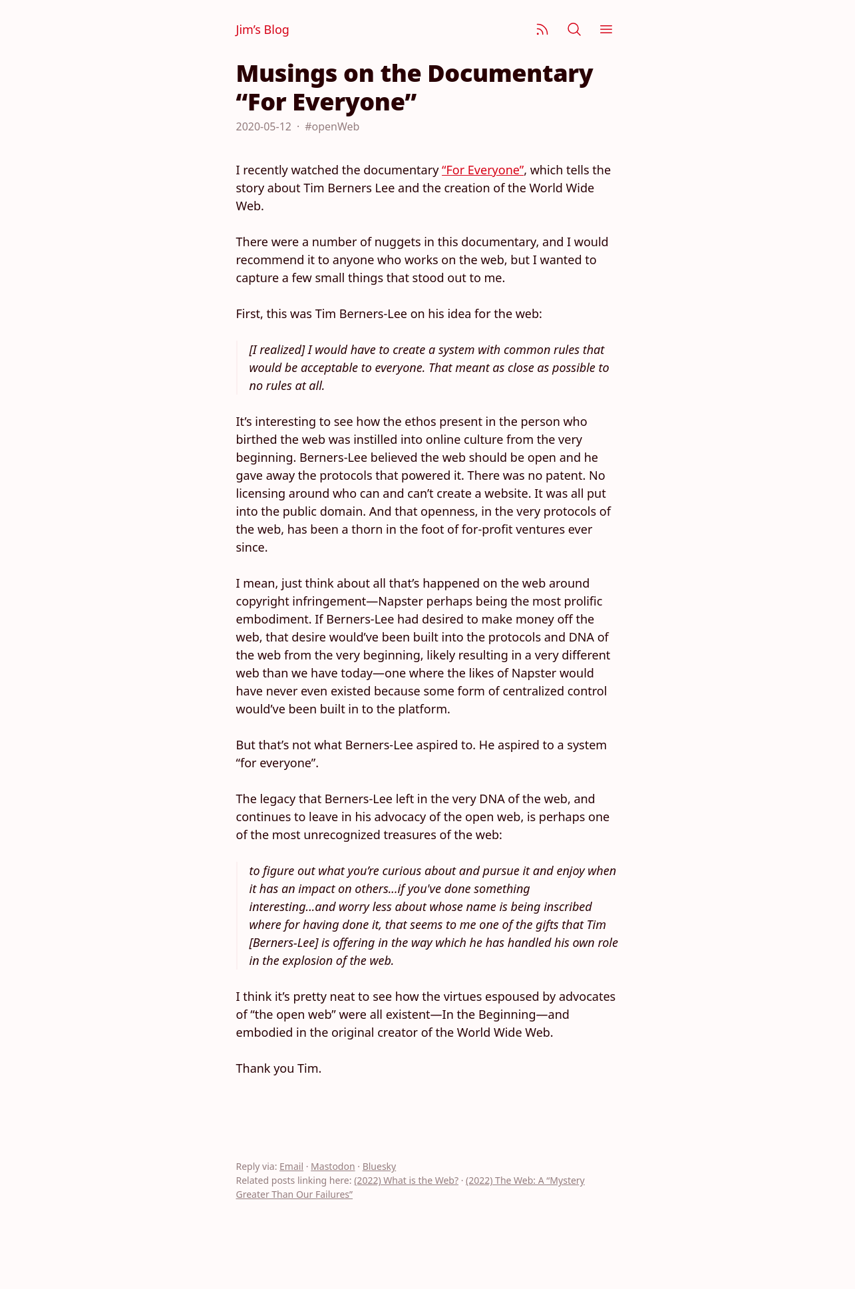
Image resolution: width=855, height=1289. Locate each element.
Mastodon (333, 1166)
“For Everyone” (483, 170)
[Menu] (606, 29)
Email (291, 1166)
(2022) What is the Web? (406, 1180)
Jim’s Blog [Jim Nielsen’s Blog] (262, 29)
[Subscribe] (542, 29)
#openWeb (332, 126)
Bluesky (380, 1166)
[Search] (574, 29)
